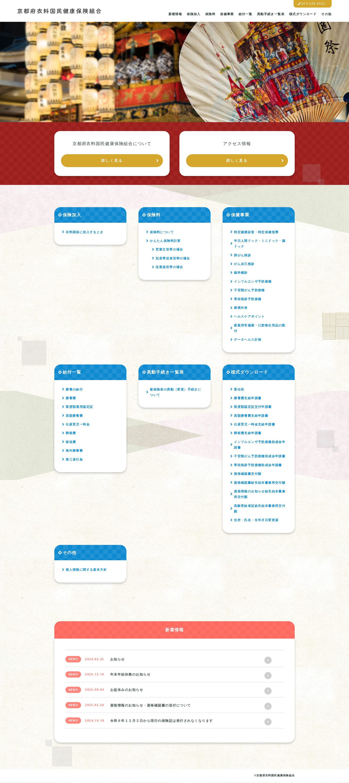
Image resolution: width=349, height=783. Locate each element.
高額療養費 (74, 416)
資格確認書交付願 (247, 474)
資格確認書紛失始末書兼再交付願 (259, 483)
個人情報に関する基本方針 (86, 571)
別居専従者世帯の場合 (173, 259)
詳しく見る (112, 161)
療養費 (71, 399)
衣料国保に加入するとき (84, 233)
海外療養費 (74, 451)
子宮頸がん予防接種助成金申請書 (259, 457)
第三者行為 (74, 460)
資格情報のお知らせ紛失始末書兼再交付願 (259, 495)
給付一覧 (245, 13)
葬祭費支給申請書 (247, 434)
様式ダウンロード (303, 13)
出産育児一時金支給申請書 (254, 425)
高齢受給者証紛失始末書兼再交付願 (259, 509)
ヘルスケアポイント (249, 317)
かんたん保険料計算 (165, 241)
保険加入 (194, 13)
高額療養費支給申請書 (251, 416)
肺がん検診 (242, 256)
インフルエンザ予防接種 (253, 282)
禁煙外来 (241, 308)
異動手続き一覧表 (270, 13)
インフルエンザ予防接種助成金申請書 (259, 445)
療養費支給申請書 (247, 399)
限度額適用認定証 (79, 407)
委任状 (239, 390)
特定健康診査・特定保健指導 (256, 233)
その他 (326, 13)
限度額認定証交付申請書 (253, 407)
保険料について (162, 233)
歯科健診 (241, 273)
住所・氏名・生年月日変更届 (256, 521)
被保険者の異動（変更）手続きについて (175, 393)
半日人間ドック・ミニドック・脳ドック (259, 244)
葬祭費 (71, 434)
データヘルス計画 (247, 340)
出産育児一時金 (78, 425)
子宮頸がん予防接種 (249, 291)
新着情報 (175, 13)
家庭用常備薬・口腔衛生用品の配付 (259, 329)
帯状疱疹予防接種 (247, 300)
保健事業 (227, 13)
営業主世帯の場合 (169, 250)
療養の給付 (74, 390)
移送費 (71, 443)
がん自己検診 (244, 265)
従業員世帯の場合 (169, 268)
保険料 (210, 13)
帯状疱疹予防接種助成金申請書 (258, 466)
